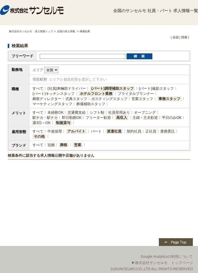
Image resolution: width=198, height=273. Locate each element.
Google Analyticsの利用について (167, 256)
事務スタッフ (169, 99)
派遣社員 (114, 131)
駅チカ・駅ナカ (45, 117)
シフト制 (97, 112)
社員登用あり (119, 112)
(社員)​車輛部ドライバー (66, 88)
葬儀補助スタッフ (90, 104)
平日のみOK (172, 117)
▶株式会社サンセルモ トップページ (162, 263)
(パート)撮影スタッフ (156, 88)
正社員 (150, 131)
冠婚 (51, 145)
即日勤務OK (71, 117)
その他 (39, 136)
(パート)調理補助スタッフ (112, 88)
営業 (77, 145)
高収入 (121, 117)
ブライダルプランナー (136, 94)
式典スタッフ (76, 99)
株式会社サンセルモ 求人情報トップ (31, 31)
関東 (184, 37)
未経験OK (55, 112)
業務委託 (167, 131)
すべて (37, 88)
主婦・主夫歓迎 (145, 117)
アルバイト (76, 131)
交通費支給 (77, 112)
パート (96, 131)
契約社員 (134, 131)
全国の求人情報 (66, 31)
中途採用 (54, 131)
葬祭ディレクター (46, 99)
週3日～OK (41, 123)
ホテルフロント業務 (96, 94)
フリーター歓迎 (98, 117)
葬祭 (63, 145)
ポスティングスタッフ (109, 99)
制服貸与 (63, 123)
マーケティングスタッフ (52, 104)
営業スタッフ (142, 99)
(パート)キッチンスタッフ (53, 94)
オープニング (145, 112)
